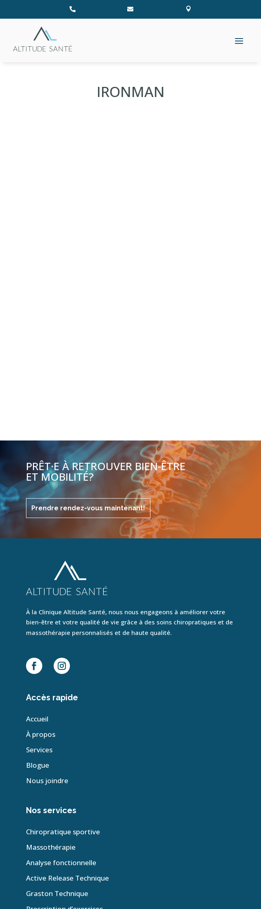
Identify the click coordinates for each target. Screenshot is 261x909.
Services (39, 568)
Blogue (37, 583)
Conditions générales (57, 891)
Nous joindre (47, 598)
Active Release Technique (67, 696)
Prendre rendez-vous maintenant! (88, 325)
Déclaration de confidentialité (69, 867)
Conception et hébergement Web (155, 828)
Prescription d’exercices (64, 727)
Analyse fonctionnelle (61, 680)
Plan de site (48, 839)
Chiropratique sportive (63, 650)
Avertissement (47, 879)
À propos (40, 552)
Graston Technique (57, 711)
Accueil (37, 537)
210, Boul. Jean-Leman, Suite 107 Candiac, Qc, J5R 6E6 (63, 787)
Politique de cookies (55, 854)
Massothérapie (51, 665)
